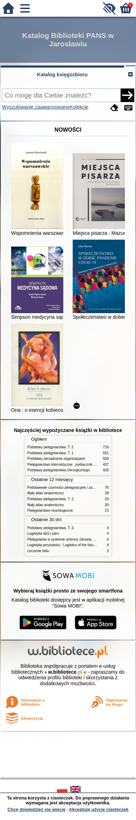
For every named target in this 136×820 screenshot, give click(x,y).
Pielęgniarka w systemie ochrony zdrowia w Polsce (66, 539)
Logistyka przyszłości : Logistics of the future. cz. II (66, 545)
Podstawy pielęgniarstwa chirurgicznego (58, 470)
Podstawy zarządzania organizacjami (56, 459)
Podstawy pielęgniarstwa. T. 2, (50, 499)
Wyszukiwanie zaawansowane (35, 107)
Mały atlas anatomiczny (45, 493)
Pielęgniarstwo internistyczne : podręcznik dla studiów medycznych (79, 464)
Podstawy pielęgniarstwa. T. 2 (50, 447)
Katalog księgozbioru (62, 74)
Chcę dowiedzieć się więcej (36, 809)
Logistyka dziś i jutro (43, 533)
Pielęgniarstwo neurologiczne (50, 510)
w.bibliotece (65, 672)
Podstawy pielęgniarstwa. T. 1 (50, 453)
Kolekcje (79, 107)
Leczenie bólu (38, 551)
